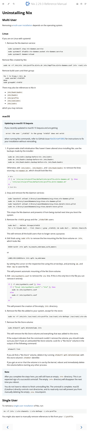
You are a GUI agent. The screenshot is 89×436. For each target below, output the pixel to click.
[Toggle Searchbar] (13, 4)
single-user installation (23, 406)
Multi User (9, 20)
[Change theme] (8, 4)
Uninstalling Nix (17, 12)
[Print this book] (78, 4)
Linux (5, 33)
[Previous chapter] (7, 427)
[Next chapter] (81, 427)
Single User (10, 400)
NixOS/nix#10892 (57, 138)
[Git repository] (82, 4)
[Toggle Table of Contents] (3, 4)
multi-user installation (22, 25)
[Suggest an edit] (85, 4)
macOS (6, 116)
